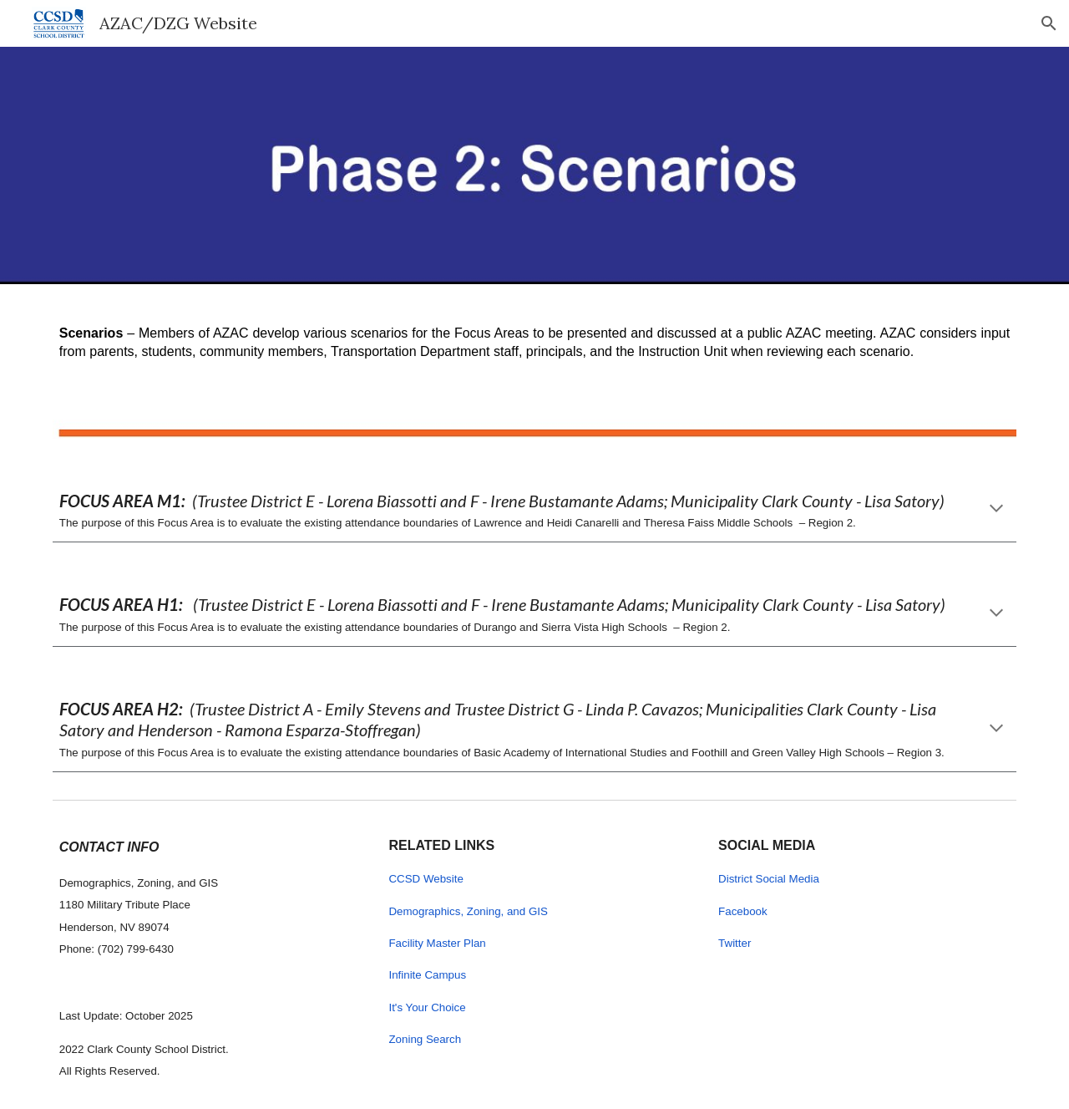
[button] (1049, 23)
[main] (534, 336)
